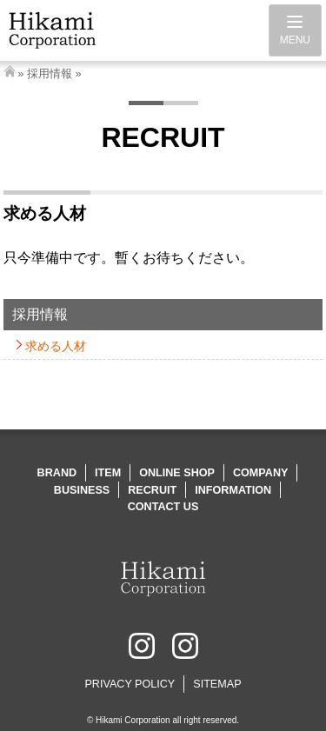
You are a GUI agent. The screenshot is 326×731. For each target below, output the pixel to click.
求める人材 (55, 346)
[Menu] (295, 30)
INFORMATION (233, 490)
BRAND (57, 473)
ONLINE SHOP (177, 473)
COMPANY (260, 473)
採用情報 (49, 73)
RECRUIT (152, 490)
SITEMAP (217, 684)
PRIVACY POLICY (129, 684)
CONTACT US (163, 507)
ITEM (108, 473)
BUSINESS (82, 490)
